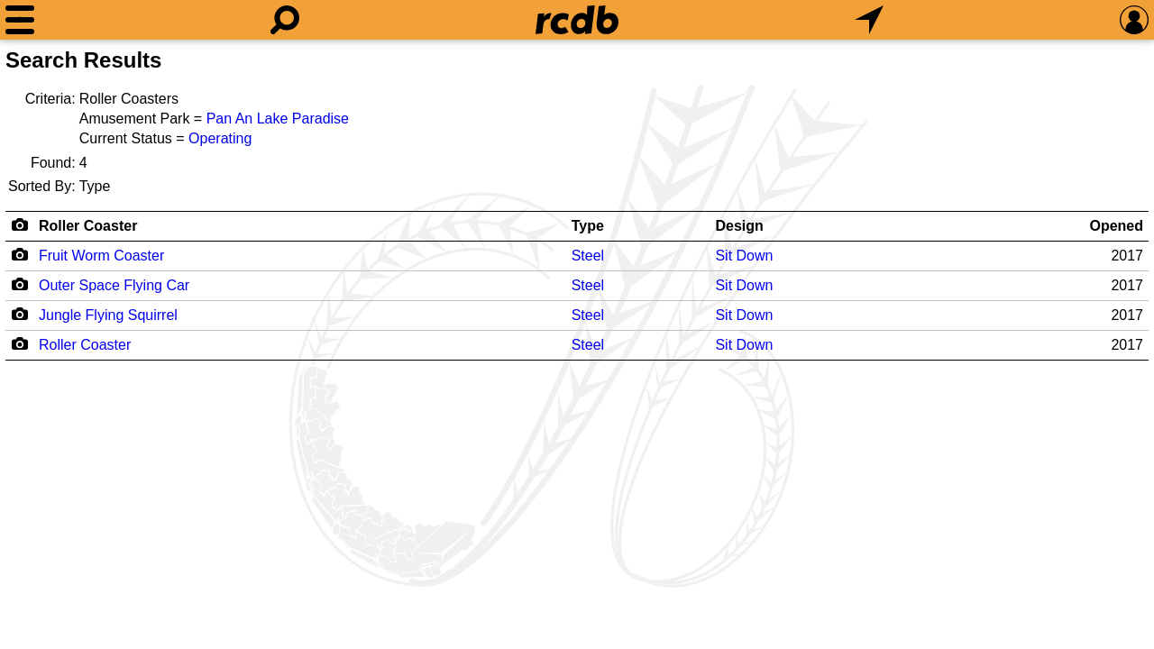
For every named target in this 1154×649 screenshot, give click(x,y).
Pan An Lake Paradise (277, 118)
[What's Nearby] (869, 19)
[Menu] (19, 19)
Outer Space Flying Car (114, 285)
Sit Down (744, 255)
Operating (220, 138)
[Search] (284, 19)
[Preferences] (1134, 19)
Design (739, 225)
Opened (1116, 225)
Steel (588, 255)
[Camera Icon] (19, 254)
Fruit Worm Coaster (101, 255)
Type (588, 225)
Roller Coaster (88, 225)
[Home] (577, 19)
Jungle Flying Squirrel (108, 315)
